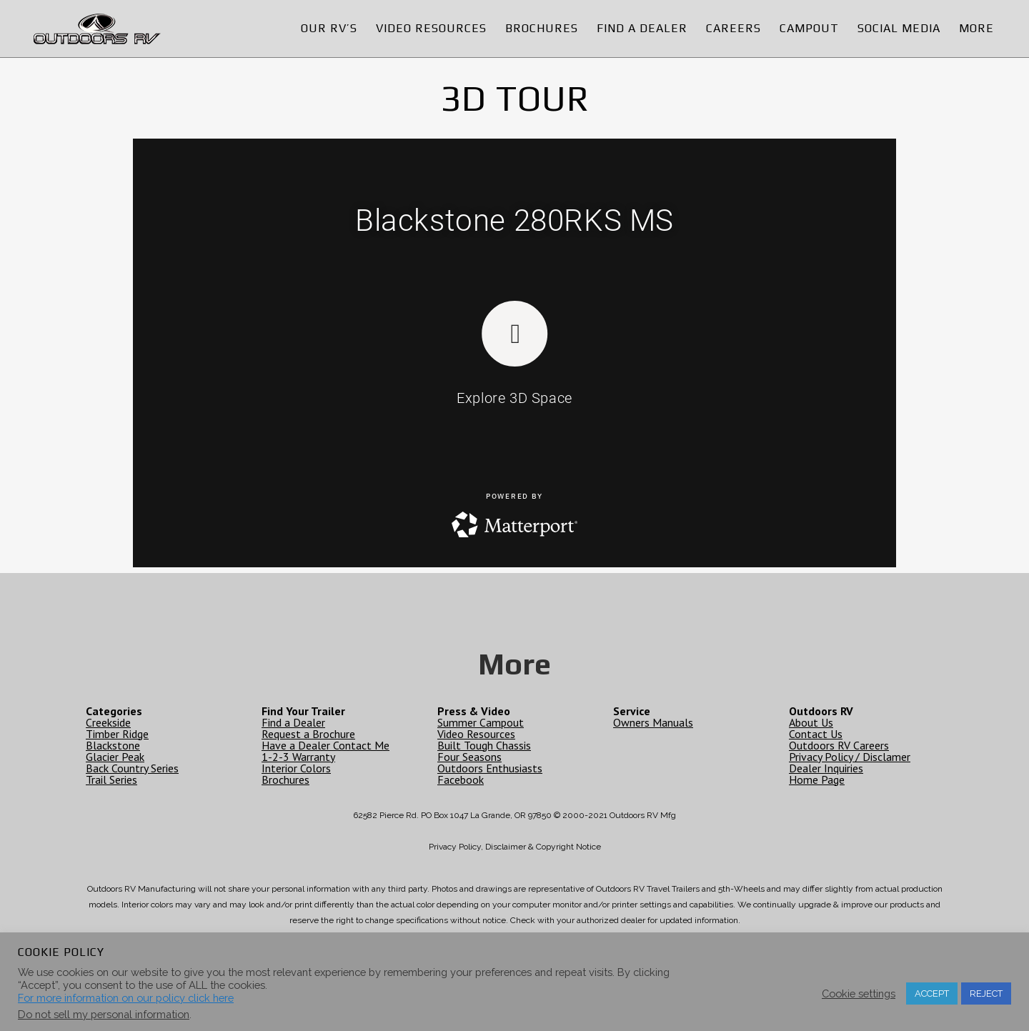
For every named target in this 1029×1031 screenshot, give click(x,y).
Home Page (817, 779)
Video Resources (476, 734)
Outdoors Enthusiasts (489, 768)
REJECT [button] (986, 993)
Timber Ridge (117, 734)
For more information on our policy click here (126, 998)
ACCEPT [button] (932, 993)
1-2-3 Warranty (298, 756)
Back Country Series (132, 768)
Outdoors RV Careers (839, 745)
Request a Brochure (308, 734)
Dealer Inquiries (826, 768)
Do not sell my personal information (103, 1014)
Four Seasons (469, 756)
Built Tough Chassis (484, 745)
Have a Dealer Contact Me (325, 745)
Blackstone (113, 745)
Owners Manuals (653, 722)
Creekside (108, 722)
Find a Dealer (293, 722)
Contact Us (815, 734)
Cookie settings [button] (858, 993)
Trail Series (111, 779)
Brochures (285, 779)
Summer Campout (480, 722)
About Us (811, 722)
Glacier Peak (115, 756)
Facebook (460, 779)
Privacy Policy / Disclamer (849, 756)
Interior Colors (296, 768)
